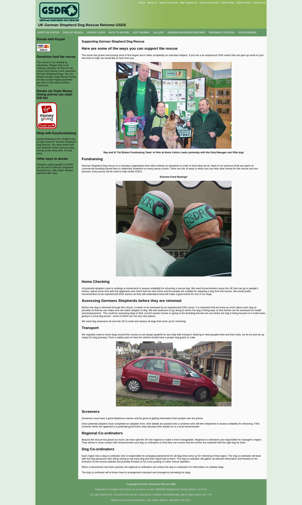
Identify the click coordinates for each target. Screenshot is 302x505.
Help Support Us (189, 2)
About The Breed (168, 2)
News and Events (209, 2)
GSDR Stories (243, 2)
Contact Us (259, 2)
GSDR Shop (227, 2)
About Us (152, 2)
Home (142, 2)
